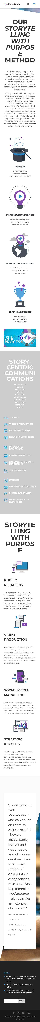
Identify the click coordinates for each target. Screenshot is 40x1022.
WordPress (20, 1019)
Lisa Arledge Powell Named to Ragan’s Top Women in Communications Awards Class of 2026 (21, 978)
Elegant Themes (19, 1017)
